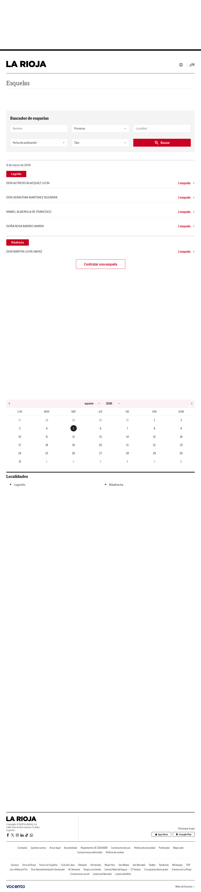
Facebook (164, 864)
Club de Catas (68, 864)
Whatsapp (177, 864)
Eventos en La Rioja (181, 869)
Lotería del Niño (123, 874)
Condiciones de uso (121, 847)
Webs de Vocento (185, 886)
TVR (188, 864)
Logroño (16, 174)
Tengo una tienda (92, 869)
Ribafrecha (17, 242)
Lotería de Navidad (102, 874)
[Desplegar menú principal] (192, 64)
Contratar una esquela (100, 264)
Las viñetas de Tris (18, 869)
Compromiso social (79, 874)
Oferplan (82, 864)
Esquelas (18, 83)
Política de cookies (115, 852)
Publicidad (164, 847)
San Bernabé (139, 864)
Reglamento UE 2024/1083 (94, 847)
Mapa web (178, 847)
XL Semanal (74, 869)
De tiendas (95, 864)
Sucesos (15, 864)
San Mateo (124, 864)
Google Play (183, 834)
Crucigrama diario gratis (156, 869)
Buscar (162, 143)
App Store (161, 834)
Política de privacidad (144, 847)
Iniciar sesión (181, 64)
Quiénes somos (38, 847)
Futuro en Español (48, 864)
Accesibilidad (70, 847)
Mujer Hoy (110, 864)
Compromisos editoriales (89, 852)
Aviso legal (55, 847)
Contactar (22, 847)
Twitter (152, 864)
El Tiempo (136, 869)
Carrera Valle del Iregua (115, 869)
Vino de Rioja (29, 864)
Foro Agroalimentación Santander (48, 869)
